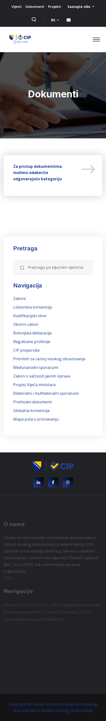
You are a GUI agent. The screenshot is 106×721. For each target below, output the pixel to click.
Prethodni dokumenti (32, 402)
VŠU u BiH (50, 605)
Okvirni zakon (25, 324)
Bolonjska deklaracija (32, 333)
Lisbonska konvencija (32, 307)
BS (53, 20)
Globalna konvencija (31, 410)
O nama (30, 605)
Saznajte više (79, 6)
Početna (11, 605)
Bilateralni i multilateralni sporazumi (46, 393)
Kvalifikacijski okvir (30, 315)
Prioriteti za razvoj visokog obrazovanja (49, 358)
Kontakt (69, 613)
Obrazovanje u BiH (24, 613)
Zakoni (19, 298)
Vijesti (17, 7)
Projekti (54, 7)
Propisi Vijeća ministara (34, 384)
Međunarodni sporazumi (35, 367)
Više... (8, 578)
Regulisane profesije (31, 341)
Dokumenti (34, 7)
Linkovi (51, 613)
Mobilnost (51, 620)
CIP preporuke (26, 350)
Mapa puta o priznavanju (36, 419)
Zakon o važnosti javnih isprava (41, 376)
